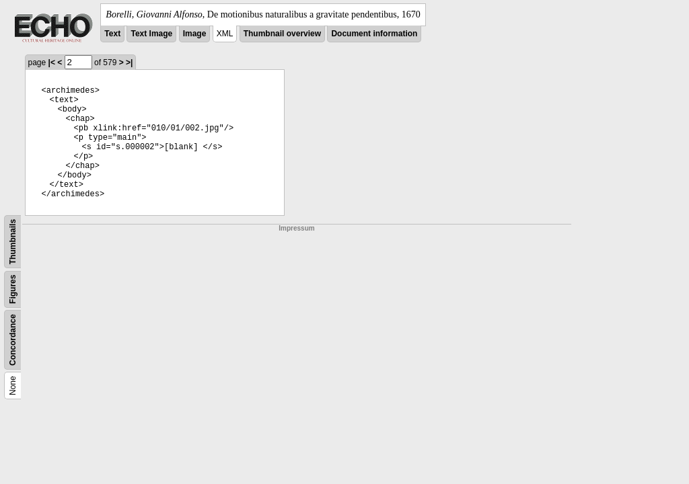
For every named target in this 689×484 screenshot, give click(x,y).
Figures (12, 289)
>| (129, 62)
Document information (374, 33)
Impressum (296, 228)
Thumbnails (12, 241)
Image (195, 33)
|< (51, 62)
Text (112, 33)
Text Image (151, 33)
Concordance (12, 340)
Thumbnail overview (282, 33)
